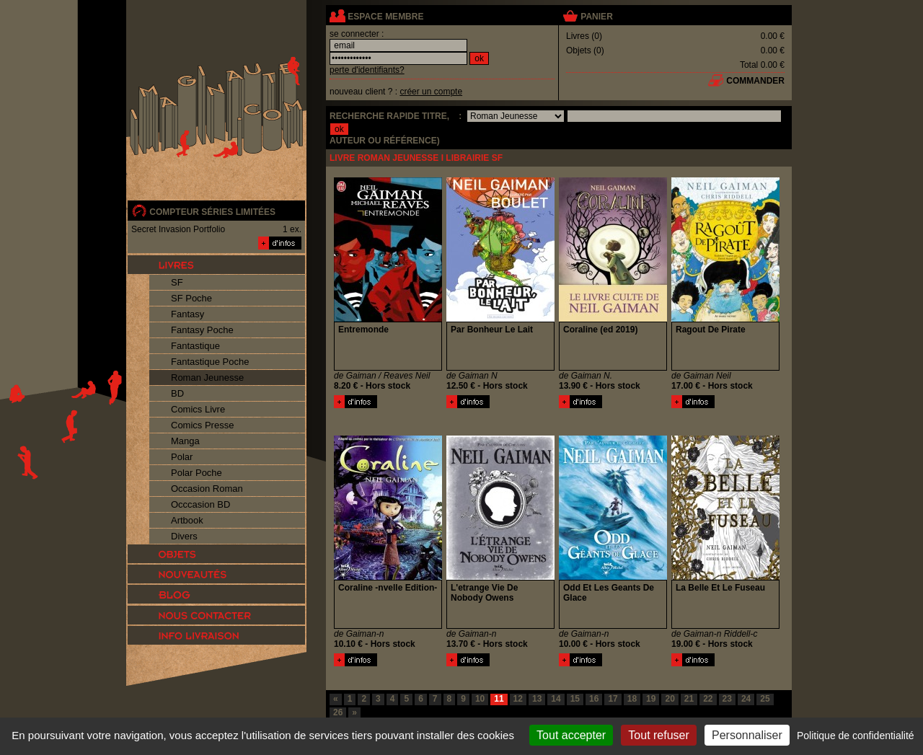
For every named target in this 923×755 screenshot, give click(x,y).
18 (632, 699)
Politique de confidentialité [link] (855, 735)
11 (498, 699)
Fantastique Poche (210, 361)
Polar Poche (196, 472)
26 (338, 712)
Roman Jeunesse (207, 377)
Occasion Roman (207, 488)
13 (537, 699)
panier (596, 17)
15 (575, 699)
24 (746, 699)
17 (612, 699)
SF (177, 282)
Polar (182, 456)
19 (650, 699)
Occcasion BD (200, 504)
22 (707, 699)
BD (177, 393)
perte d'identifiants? (367, 70)
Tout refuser (658, 735)
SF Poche (191, 298)
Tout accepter (571, 735)
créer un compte (430, 92)
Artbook (187, 520)
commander (755, 81)
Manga (185, 441)
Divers (184, 536)
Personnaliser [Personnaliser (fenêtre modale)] (747, 735)
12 (518, 699)
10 (480, 699)
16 (594, 699)
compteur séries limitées (212, 212)
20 (669, 699)
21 (689, 699)
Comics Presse (202, 425)
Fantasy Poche (202, 329)
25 (764, 699)
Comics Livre (198, 409)
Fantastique (195, 345)
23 (727, 699)
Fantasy (187, 314)
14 (555, 699)
